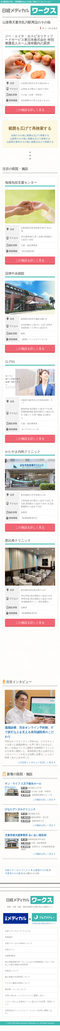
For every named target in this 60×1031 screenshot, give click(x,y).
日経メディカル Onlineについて (18, 943)
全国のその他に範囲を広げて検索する (30, 135)
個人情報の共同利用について (17, 977)
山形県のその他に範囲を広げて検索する (30, 138)
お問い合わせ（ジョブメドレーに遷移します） (25, 995)
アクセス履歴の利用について (17, 983)
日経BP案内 (10, 956)
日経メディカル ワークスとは (17, 931)
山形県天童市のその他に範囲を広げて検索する (30, 142)
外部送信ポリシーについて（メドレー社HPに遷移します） (28, 1011)
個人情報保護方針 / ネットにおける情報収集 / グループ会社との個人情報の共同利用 (29, 963)
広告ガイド (10, 949)
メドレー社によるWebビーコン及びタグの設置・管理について (30, 1002)
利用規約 (9, 937)
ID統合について (11, 971)
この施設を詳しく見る (30, 109)
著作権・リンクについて (15, 989)
